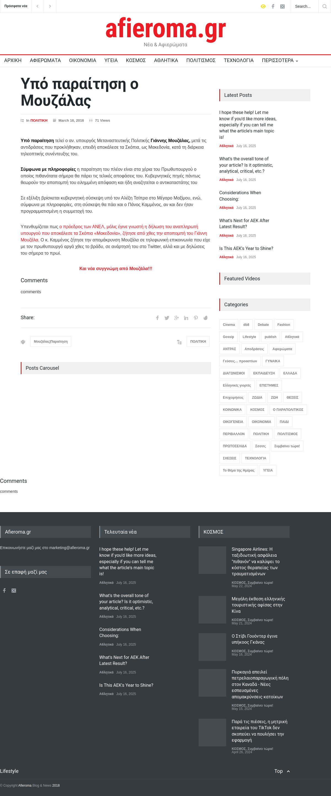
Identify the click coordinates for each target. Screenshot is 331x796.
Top (278, 771)
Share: (27, 317)
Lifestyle (249, 337)
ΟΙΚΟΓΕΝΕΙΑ (233, 422)
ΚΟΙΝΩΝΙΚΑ (232, 410)
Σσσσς (260, 446)
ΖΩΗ (274, 398)
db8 (246, 325)
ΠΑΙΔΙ (284, 422)
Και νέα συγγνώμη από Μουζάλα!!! (115, 268)
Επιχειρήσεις (233, 398)
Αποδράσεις (254, 349)
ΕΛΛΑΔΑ (290, 373)
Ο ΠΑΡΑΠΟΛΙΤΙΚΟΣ (288, 410)
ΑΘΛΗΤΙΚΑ (166, 60)
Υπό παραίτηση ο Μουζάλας (79, 92)
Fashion (283, 325)
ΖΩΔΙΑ (257, 398)
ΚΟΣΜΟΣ (136, 60)
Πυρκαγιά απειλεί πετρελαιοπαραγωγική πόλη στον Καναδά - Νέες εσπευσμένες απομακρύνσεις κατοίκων (260, 684)
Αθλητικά (226, 146)
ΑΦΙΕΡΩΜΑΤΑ (45, 60)
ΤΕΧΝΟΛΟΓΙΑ (238, 60)
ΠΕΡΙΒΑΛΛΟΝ (234, 434)
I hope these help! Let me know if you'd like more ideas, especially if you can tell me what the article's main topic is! (247, 125)
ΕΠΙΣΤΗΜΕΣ (269, 385)
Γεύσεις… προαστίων (240, 361)
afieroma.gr (165, 28)
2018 (55, 785)
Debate (263, 325)
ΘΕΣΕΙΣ (292, 398)
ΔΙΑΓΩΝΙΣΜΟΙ (234, 373)
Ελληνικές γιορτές (237, 385)
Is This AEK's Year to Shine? (246, 248)
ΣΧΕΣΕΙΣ (229, 458)
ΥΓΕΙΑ (111, 60)
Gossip (228, 337)
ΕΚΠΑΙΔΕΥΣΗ (264, 373)
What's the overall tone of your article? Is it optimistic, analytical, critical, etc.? (246, 165)
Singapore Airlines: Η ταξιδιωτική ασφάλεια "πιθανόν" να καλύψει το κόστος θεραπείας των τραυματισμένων (256, 562)
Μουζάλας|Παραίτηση (51, 342)
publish (270, 337)
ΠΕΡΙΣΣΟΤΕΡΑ (278, 60)
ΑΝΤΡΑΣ (229, 349)
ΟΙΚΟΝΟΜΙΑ (82, 60)
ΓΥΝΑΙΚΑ (273, 361)
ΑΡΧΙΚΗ (13, 60)
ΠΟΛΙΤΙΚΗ (38, 120)
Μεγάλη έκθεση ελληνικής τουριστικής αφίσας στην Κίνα (258, 605)
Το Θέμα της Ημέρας (239, 470)
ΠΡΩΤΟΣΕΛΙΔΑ (235, 446)
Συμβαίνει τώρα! (287, 446)
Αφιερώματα (282, 349)
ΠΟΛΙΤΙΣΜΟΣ (201, 60)
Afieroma (24, 785)
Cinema (229, 325)
